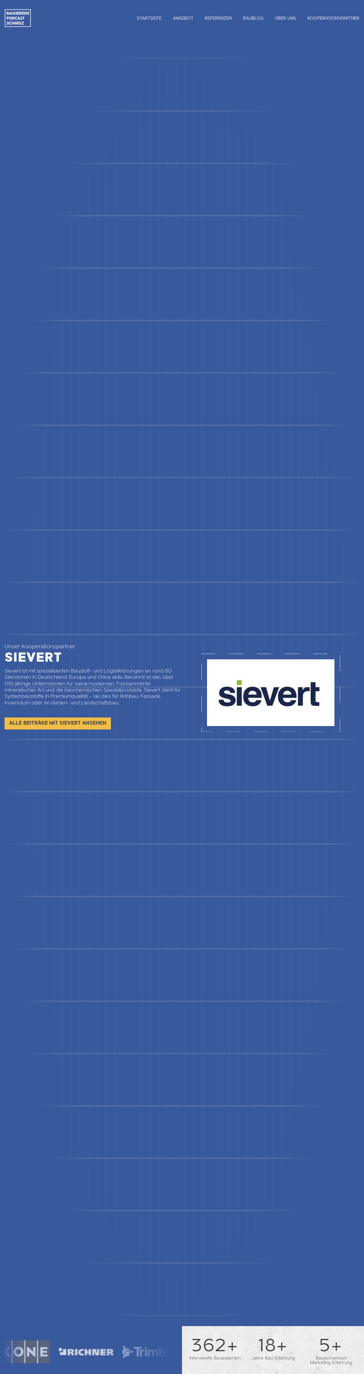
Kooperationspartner (333, 18)
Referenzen (218, 18)
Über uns (285, 18)
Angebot (183, 18)
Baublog (253, 18)
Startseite (149, 18)
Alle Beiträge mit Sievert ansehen (57, 723)
